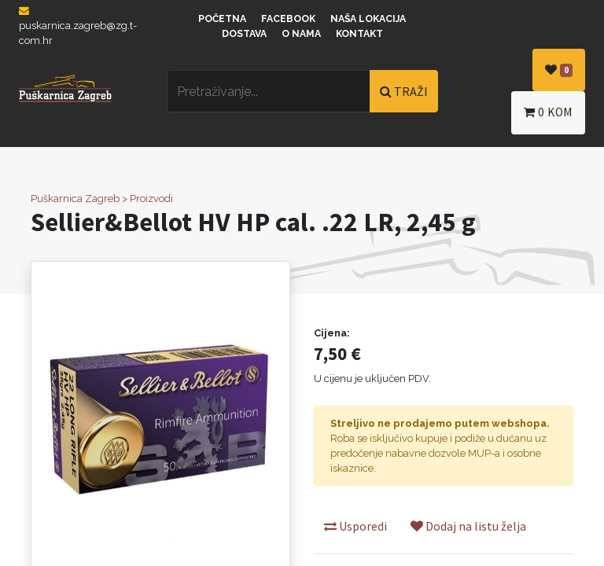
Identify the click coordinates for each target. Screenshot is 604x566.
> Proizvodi (147, 198)
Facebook (288, 18)
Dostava (244, 33)
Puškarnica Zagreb (75, 198)
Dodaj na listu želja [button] (468, 526)
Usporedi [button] (355, 526)
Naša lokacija (368, 18)
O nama (301, 33)
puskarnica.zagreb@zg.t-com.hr (78, 26)
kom (548, 112)
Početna (222, 18)
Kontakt (359, 33)
